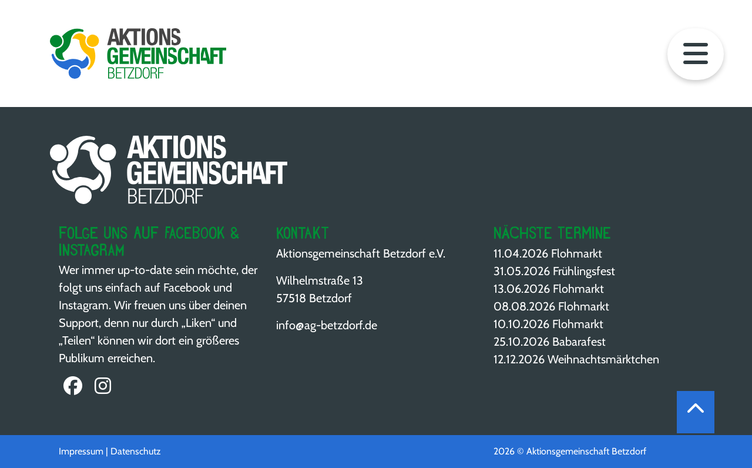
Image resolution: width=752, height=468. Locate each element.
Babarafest (579, 342)
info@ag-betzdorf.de (326, 325)
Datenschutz (135, 451)
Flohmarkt (576, 253)
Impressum (81, 451)
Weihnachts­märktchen (603, 359)
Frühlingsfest (584, 271)
